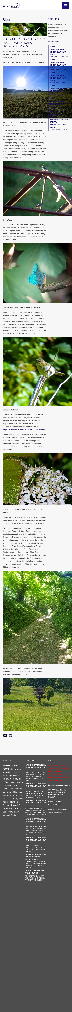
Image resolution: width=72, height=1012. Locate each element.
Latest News (54, 41)
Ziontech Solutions (55, 812)
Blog (6, 19)
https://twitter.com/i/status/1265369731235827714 (24, 430)
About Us (7, 760)
